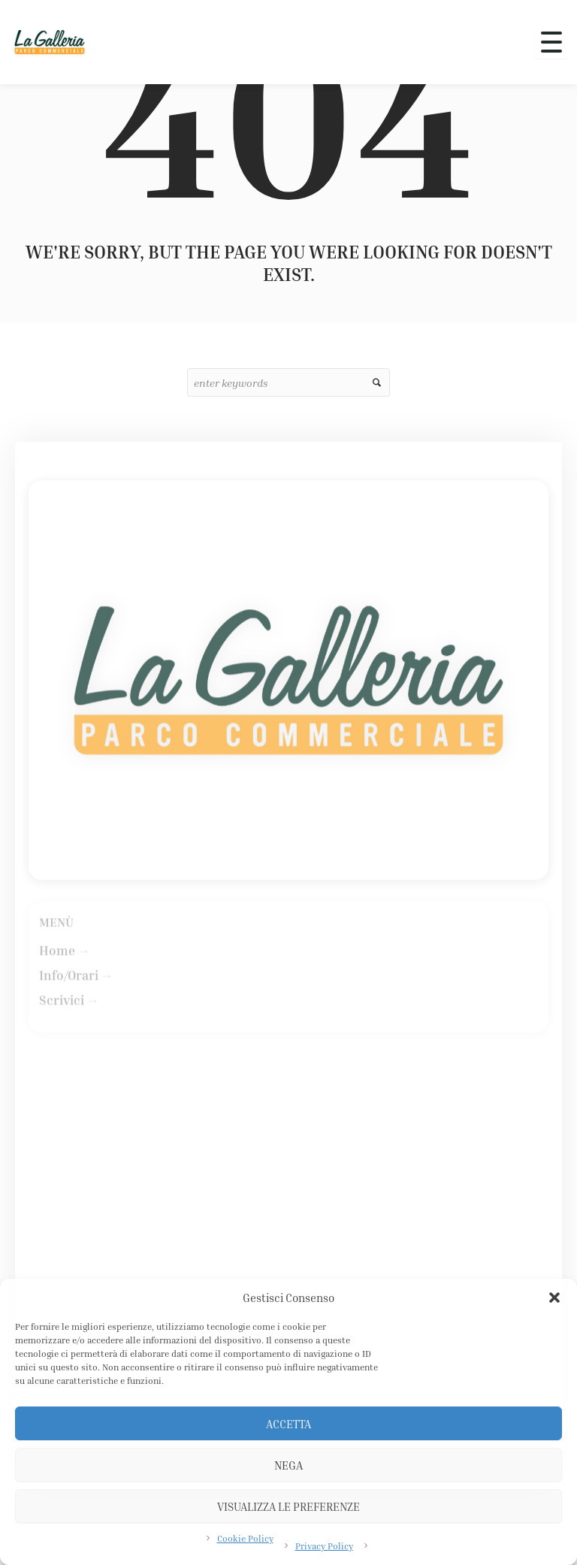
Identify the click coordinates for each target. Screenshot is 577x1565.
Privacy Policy (324, 1545)
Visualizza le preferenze (288, 1506)
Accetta (288, 1424)
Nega (288, 1465)
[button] (554, 1297)
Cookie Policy (245, 1538)
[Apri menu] (551, 42)
